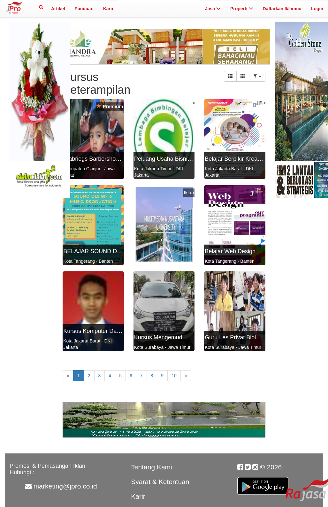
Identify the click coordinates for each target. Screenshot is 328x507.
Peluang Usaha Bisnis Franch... (174, 159)
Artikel (58, 8)
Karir (108, 8)
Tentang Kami (151, 467)
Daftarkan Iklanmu (282, 8)
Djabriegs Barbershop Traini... (101, 159)
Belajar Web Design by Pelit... (243, 251)
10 (174, 375)
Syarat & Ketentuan (160, 481)
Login (317, 8)
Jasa (213, 8)
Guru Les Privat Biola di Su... (241, 337)
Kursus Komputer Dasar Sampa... (106, 331)
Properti (241, 8)
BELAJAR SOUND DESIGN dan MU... (112, 251)
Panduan (84, 8)
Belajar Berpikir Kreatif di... (239, 159)
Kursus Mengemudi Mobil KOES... (177, 337)
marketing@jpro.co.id (65, 486)
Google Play (262, 482)
